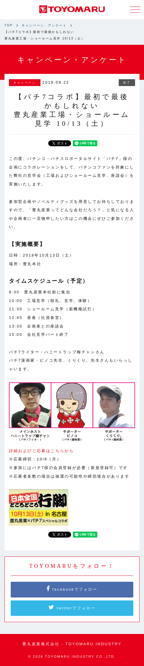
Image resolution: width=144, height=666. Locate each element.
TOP (8, 25)
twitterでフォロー (72, 607)
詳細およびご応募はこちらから (41, 451)
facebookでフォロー (71, 589)
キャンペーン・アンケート (44, 25)
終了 (127, 82)
